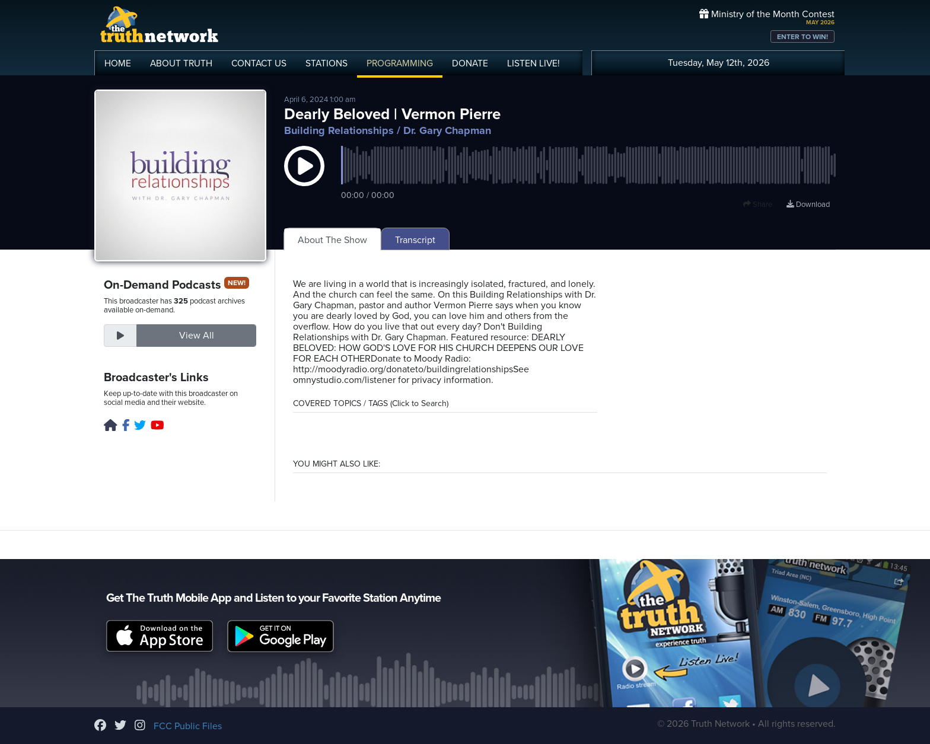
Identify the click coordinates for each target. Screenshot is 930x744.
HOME (117, 63)
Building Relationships (339, 130)
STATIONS (326, 63)
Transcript (415, 240)
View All (196, 335)
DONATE (470, 63)
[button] (304, 178)
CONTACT (258, 63)
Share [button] (757, 204)
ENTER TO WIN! (802, 37)
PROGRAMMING (400, 63)
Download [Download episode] (808, 204)
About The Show (332, 240)
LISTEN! (533, 63)
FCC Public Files (188, 726)
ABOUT (181, 63)
